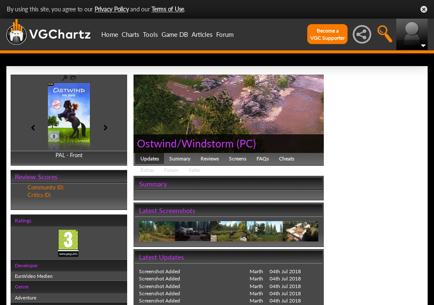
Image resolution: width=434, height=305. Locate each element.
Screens (237, 158)
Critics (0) (39, 194)
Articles (202, 34)
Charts (130, 34)
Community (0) (45, 187)
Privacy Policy (112, 9)
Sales (194, 170)
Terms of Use (167, 9)
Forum (225, 34)
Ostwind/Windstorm (185, 143)
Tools (150, 34)
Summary (179, 158)
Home (109, 34)
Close (423, 9)
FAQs (262, 158)
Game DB (174, 34)
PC (246, 143)
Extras (147, 170)
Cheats (286, 158)
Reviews (209, 158)
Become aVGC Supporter (327, 34)
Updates (149, 158)
